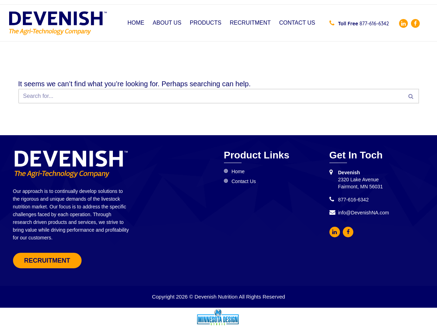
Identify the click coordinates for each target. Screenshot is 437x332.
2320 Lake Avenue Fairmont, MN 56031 (360, 179)
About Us (167, 23)
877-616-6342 (359, 23)
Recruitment (250, 23)
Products (205, 23)
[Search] (210, 96)
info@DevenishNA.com (363, 212)
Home (135, 23)
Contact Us (297, 23)
